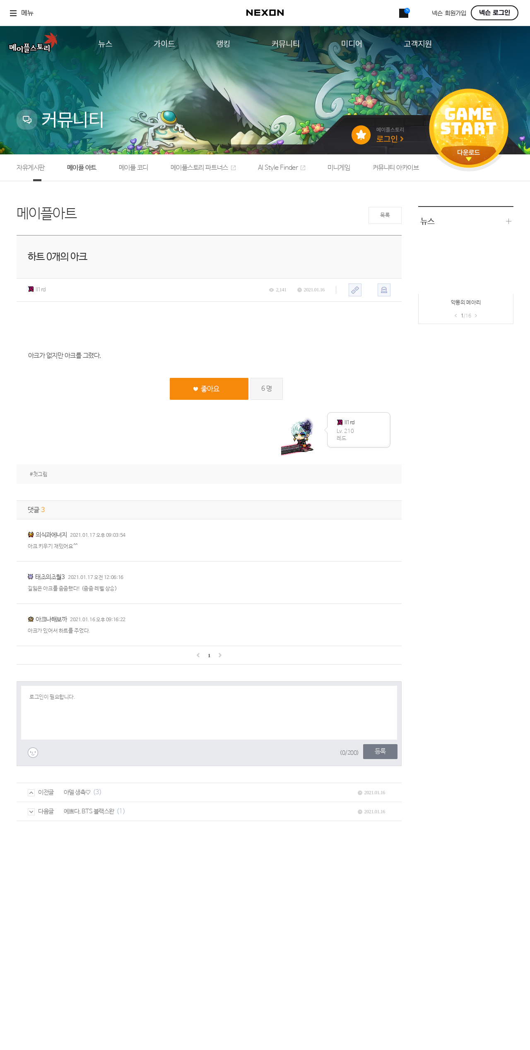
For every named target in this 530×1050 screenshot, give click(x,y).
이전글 (41, 792)
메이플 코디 (133, 168)
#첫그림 (38, 474)
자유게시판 (31, 168)
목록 (385, 215)
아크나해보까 (51, 619)
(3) (97, 792)
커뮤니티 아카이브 (396, 168)
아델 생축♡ (77, 792)
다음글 (41, 811)
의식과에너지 (51, 534)
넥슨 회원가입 (449, 13)
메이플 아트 (81, 168)
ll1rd (37, 289)
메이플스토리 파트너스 (203, 168)
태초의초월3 (50, 577)
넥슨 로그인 (494, 13)
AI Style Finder (282, 168)
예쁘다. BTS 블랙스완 (89, 811)
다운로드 (468, 155)
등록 (380, 751)
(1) (120, 811)
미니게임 (339, 168)
